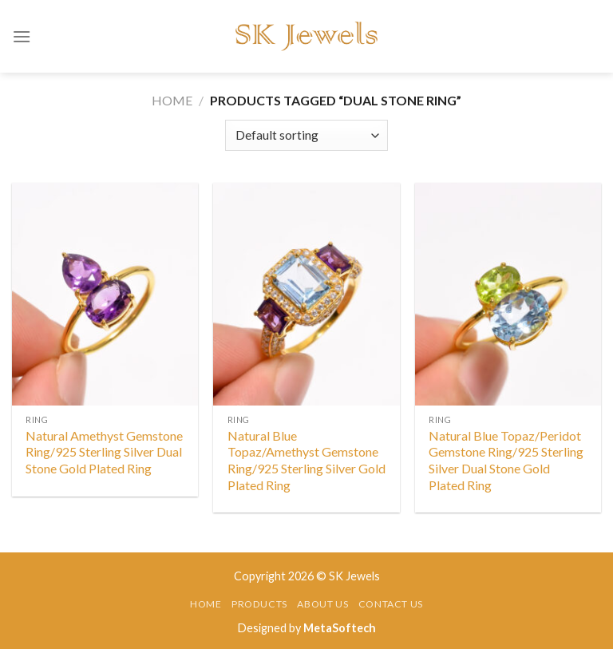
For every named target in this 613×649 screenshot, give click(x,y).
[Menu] (21, 36)
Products (259, 604)
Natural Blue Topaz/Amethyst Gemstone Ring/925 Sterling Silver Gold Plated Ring (306, 460)
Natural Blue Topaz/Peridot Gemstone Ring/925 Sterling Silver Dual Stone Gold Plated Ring (506, 460)
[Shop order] (306, 135)
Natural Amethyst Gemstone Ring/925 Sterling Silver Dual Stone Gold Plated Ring (104, 452)
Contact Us (390, 604)
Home (172, 100)
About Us (322, 604)
